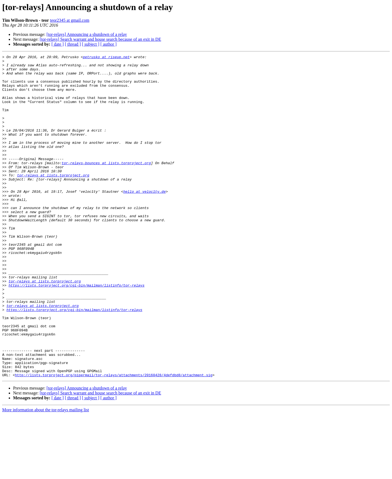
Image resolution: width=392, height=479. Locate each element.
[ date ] (57, 44)
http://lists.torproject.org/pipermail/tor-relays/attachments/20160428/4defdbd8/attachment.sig (113, 439)
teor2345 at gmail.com (69, 20)
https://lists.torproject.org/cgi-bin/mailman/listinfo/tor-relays (76, 331)
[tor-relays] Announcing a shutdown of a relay (87, 34)
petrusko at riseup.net (106, 57)
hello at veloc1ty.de (144, 219)
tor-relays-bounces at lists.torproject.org (106, 184)
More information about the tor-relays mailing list (45, 474)
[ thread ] (73, 44)
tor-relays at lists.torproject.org (53, 199)
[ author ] (108, 44)
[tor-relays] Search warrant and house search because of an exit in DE (100, 39)
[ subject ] (90, 44)
